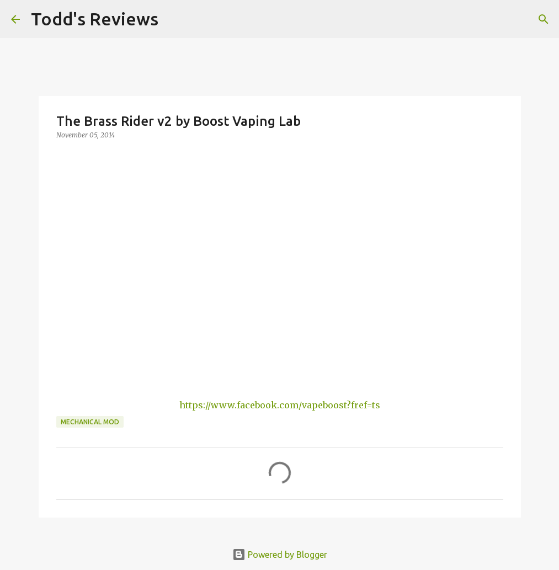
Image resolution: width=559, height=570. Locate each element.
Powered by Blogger (279, 555)
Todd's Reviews (94, 19)
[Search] (173, 19)
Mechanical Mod (90, 421)
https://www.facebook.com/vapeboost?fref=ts (279, 405)
